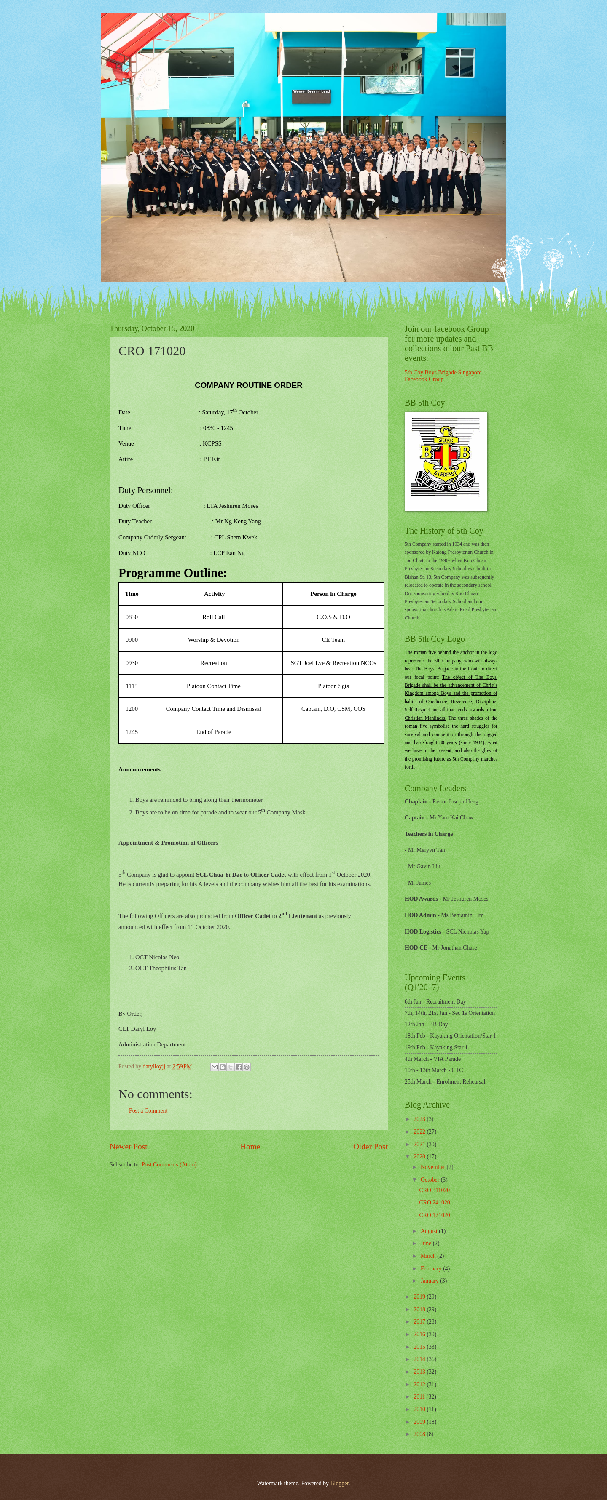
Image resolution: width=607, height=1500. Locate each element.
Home (250, 1146)
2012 (420, 1384)
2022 (420, 1132)
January (430, 1281)
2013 (420, 1372)
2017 (420, 1322)
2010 (420, 1409)
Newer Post (129, 1146)
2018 (420, 1309)
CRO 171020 (434, 1215)
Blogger (339, 1483)
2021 (420, 1144)
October (431, 1180)
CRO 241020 (434, 1202)
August (430, 1231)
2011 (420, 1396)
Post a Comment (148, 1111)
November (434, 1167)
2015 (420, 1347)
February (432, 1268)
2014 (420, 1359)
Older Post (370, 1146)
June (427, 1243)
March (429, 1256)
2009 (420, 1422)
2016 (420, 1334)
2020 (420, 1156)
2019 (420, 1297)
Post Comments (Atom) (169, 1164)
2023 (420, 1119)
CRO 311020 (434, 1190)
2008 (420, 1434)
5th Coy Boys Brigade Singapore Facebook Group (443, 376)
